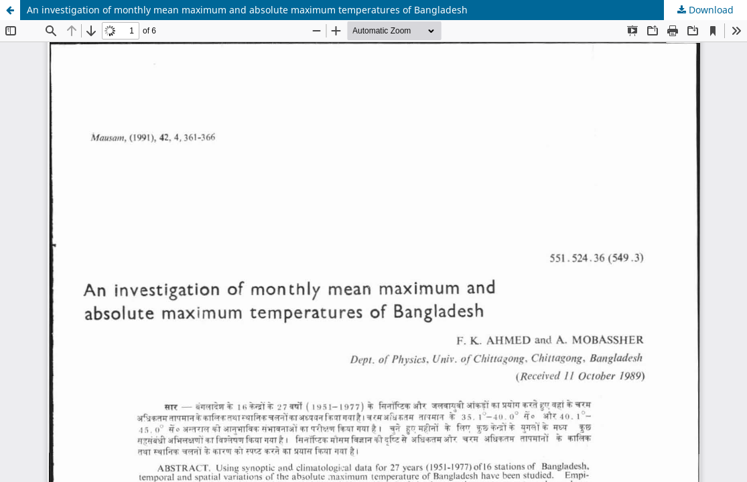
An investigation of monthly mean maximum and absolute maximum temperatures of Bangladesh (247, 9)
